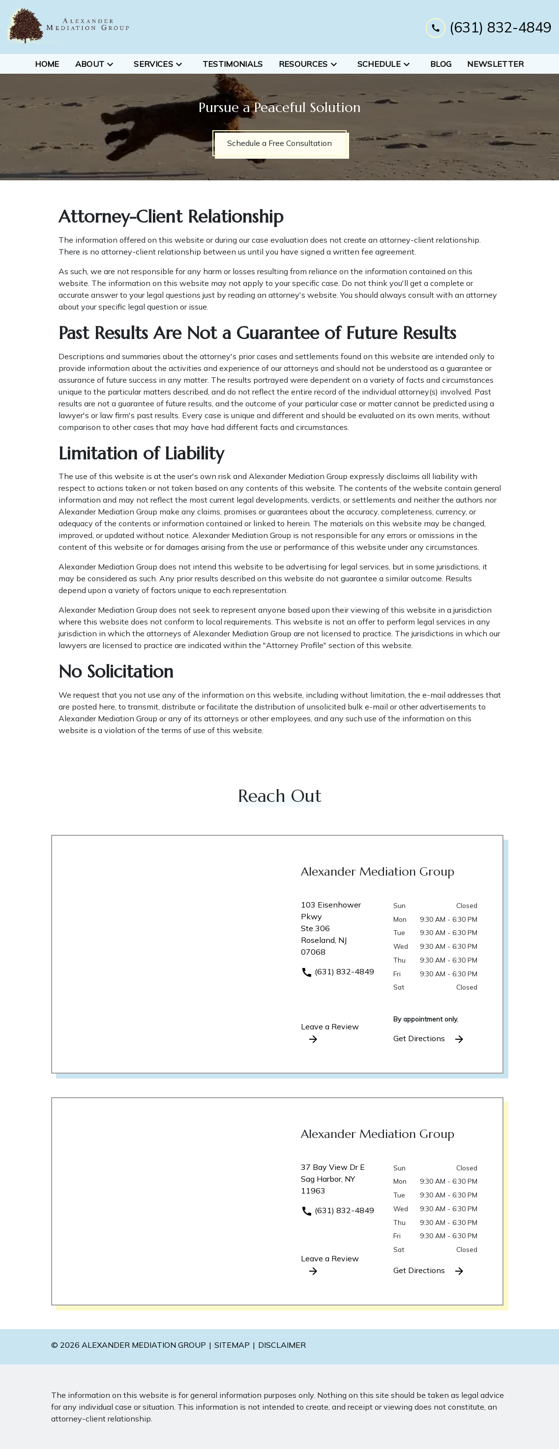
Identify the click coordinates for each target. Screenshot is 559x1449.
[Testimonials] (233, 64)
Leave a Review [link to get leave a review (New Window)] (330, 1033)
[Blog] (440, 64)
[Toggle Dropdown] (113, 63)
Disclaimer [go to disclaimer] (282, 1345)
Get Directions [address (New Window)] (429, 1039)
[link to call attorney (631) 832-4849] (489, 26)
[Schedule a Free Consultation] (279, 143)
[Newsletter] (495, 64)
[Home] (47, 64)
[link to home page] (68, 27)
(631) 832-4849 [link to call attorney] (337, 971)
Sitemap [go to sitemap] (232, 1345)
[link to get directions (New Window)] (340, 932)
